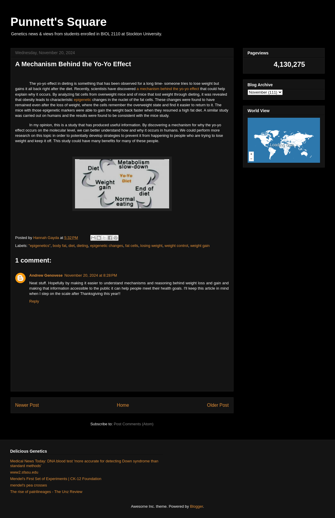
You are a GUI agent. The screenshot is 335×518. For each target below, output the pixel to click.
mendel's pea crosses (28, 485)
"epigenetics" (40, 245)
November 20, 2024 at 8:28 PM (90, 275)
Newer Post (27, 405)
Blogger (196, 506)
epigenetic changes (106, 245)
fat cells (131, 245)
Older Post (218, 405)
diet (72, 245)
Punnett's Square (59, 21)
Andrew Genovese (46, 275)
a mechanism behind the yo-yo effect (168, 89)
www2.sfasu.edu (24, 472)
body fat (59, 245)
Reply (34, 301)
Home (123, 405)
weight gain (200, 245)
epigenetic (82, 99)
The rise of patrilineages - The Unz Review (46, 491)
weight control (176, 245)
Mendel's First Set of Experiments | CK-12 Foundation (55, 479)
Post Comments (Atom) (134, 424)
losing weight (151, 245)
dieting (82, 245)
